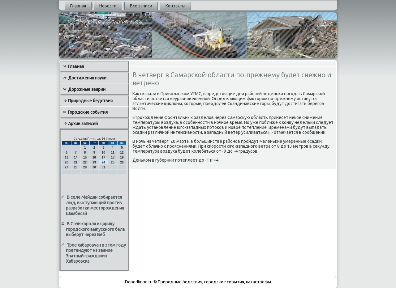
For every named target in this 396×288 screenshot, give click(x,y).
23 (94, 162)
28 (75, 167)
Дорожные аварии (86, 89)
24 (103, 162)
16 (94, 157)
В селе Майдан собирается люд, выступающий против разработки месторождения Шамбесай (95, 205)
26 (121, 162)
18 (112, 157)
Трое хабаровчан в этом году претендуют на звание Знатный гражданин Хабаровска (96, 253)
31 (103, 167)
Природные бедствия (90, 100)
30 (94, 167)
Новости (108, 5)
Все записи (141, 5)
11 (112, 152)
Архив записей (83, 123)
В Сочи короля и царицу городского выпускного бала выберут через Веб (95, 229)
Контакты (175, 5)
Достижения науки (87, 77)
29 (85, 167)
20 (66, 162)
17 (103, 157)
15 (85, 157)
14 (75, 157)
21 (75, 162)
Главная (78, 5)
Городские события (88, 112)
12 (121, 152)
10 (103, 152)
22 (85, 162)
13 (66, 157)
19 (121, 157)
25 (112, 162)
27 (66, 167)
